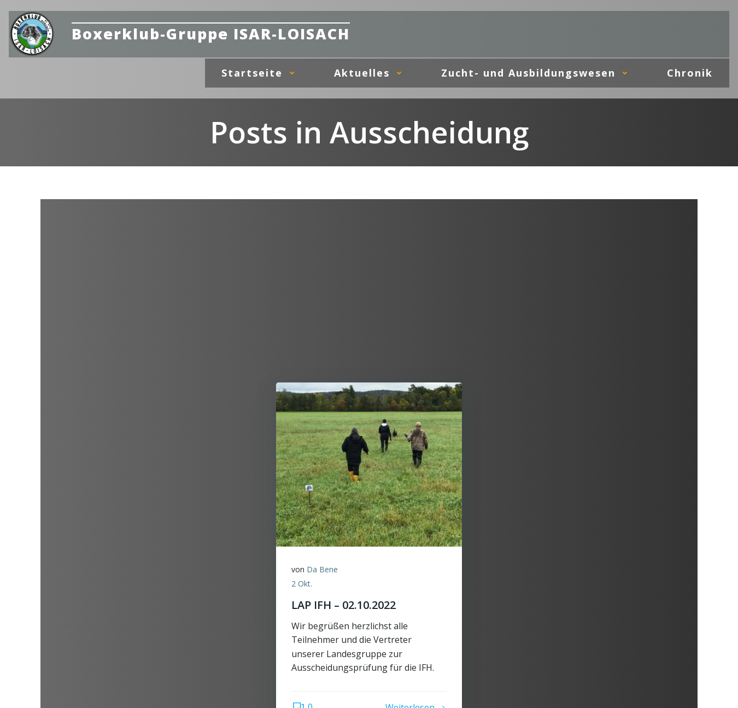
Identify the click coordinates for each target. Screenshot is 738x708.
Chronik (690, 71)
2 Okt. (302, 584)
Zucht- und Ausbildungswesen (538, 71)
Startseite (262, 71)
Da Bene (323, 570)
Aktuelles (372, 71)
